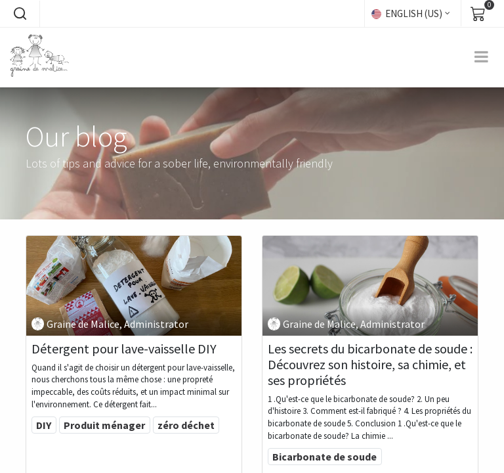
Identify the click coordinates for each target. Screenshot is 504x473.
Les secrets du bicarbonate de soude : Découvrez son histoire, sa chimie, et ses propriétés (370, 364)
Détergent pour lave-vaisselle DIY (124, 349)
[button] (20, 14)
